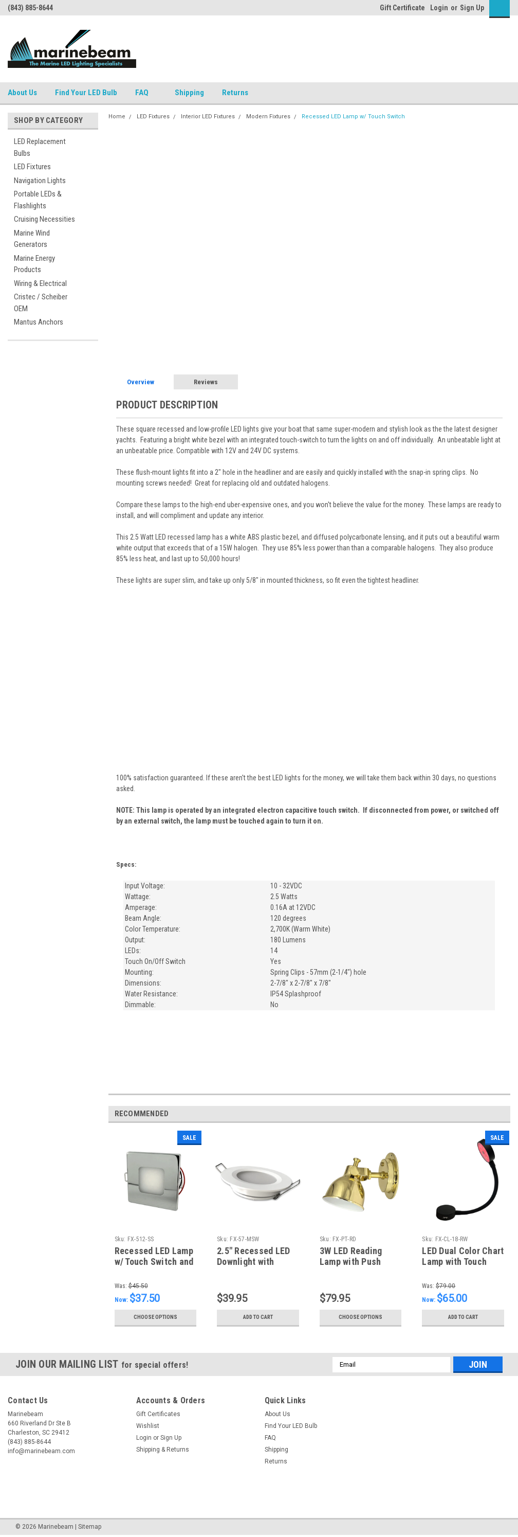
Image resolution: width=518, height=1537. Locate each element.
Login (439, 8)
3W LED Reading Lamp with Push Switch (351, 1261)
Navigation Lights (40, 180)
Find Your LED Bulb (86, 92)
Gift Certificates (158, 1414)
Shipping (189, 92)
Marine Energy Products (34, 264)
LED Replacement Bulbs (40, 147)
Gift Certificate (402, 8)
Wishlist (147, 1425)
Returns (239, 93)
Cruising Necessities (44, 219)
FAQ (146, 93)
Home (116, 116)
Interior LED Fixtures (208, 116)
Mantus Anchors (38, 322)
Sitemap (89, 1526)
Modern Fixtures (268, 116)
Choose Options (155, 1317)
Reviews (206, 382)
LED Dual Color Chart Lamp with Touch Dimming (463, 1261)
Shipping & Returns (162, 1449)
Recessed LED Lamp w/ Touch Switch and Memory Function (154, 1261)
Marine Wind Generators (32, 238)
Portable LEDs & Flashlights (38, 199)
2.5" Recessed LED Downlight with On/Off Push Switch (255, 1261)
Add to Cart (258, 1317)
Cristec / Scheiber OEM (40, 302)
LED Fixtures (32, 166)
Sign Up (472, 8)
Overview (140, 382)
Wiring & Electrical (40, 283)
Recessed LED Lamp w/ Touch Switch (353, 116)
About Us (22, 92)
